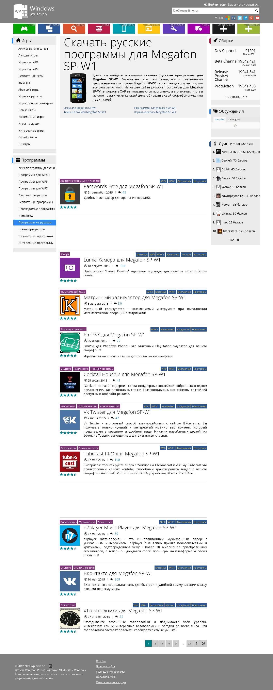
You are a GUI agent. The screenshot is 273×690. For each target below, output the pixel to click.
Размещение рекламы (110, 671)
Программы (30, 160)
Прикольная (199, 329)
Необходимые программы (36, 209)
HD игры (24, 144)
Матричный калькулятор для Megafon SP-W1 (135, 297)
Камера (65, 254)
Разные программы (102, 368)
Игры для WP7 (28, 69)
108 (117, 460)
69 (116, 534)
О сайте (101, 661)
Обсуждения (228, 111)
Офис (82, 291)
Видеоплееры (68, 448)
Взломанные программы (36, 236)
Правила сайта (105, 666)
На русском (199, 181)
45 (124, 192)
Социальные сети (87, 406)
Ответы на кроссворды (111, 682)
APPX (163, 181)
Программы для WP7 (33, 188)
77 (119, 341)
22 (121, 617)
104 (123, 266)
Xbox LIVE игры (28, 89)
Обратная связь (106, 677)
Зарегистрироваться (243, 4)
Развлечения (81, 368)
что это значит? (235, 97)
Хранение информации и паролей (80, 180)
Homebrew (25, 216)
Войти (211, 4)
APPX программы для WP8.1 (37, 168)
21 (189, 643)
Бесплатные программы (35, 202)
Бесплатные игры (31, 76)
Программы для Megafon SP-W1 (155, 108)
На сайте (219, 119)
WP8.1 (172, 181)
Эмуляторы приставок (73, 329)
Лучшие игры (28, 55)
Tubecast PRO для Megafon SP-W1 (122, 453)
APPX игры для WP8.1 (33, 49)
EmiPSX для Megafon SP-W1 (115, 334)
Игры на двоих (28, 123)
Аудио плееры (69, 521)
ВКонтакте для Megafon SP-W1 (118, 573)
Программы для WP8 (33, 181)
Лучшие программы (32, 195)
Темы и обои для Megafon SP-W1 (85, 112)
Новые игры (27, 110)
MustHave (141, 254)
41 (119, 380)
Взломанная (167, 329)
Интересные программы (36, 243)
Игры (23, 40)
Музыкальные (87, 521)
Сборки (223, 40)
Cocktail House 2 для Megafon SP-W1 (125, 374)
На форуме (234, 119)
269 (117, 579)
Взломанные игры (31, 117)
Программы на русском (35, 222)
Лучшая (186, 254)
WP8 (152, 254)
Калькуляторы (69, 291)
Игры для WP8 (28, 62)
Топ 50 (234, 240)
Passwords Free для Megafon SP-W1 (124, 186)
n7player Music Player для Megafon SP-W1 (130, 527)
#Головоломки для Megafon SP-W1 (123, 610)
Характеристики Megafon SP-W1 (155, 112)
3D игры (24, 83)
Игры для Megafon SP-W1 (80, 108)
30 (120, 303)
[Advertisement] (133, 148)
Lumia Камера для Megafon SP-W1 (122, 259)
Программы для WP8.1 (34, 175)
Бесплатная (184, 181)
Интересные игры (31, 130)
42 (117, 418)
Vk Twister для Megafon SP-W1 (118, 411)
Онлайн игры (28, 137)
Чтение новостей (109, 406)
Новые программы (31, 229)
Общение (66, 368)
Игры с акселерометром (35, 103)
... (183, 643)
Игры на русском (30, 96)
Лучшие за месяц (233, 144)
